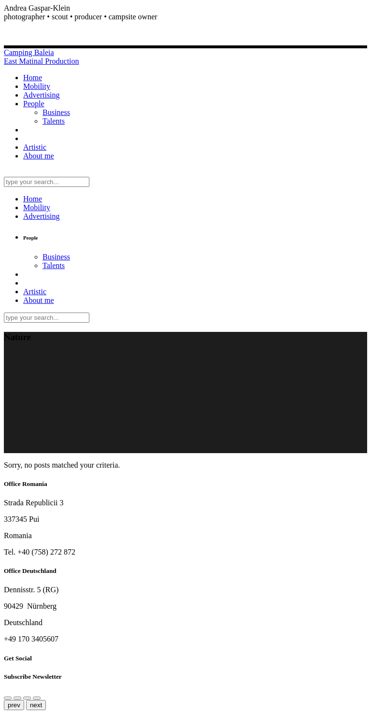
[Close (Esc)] (17, 698)
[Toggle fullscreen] (37, 698)
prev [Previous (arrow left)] (14, 705)
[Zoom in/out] (27, 698)
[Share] (8, 698)
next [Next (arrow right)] (36, 705)
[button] (185, 17)
